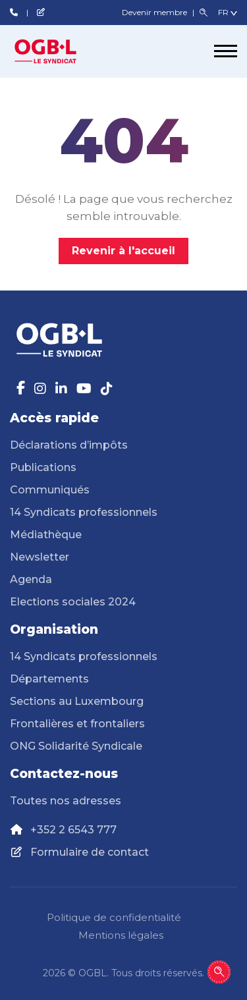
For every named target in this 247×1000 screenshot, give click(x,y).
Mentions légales (120, 935)
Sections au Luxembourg (77, 701)
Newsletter (39, 557)
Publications (43, 467)
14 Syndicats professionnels (83, 512)
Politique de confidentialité (114, 917)
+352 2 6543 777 (73, 829)
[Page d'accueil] (59, 51)
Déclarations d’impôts (69, 445)
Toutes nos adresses (65, 800)
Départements (49, 679)
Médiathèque (46, 534)
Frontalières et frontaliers (77, 723)
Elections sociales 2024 (73, 602)
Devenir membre (155, 12)
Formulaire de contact (89, 852)
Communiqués (50, 490)
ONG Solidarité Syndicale (76, 746)
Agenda (31, 579)
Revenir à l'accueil (123, 250)
